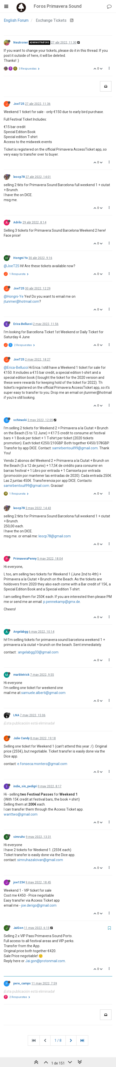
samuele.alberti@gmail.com (43, 693)
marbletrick (21, 674)
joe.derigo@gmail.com (38, 905)
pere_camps (22, 983)
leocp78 (19, 177)
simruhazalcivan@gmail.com (40, 860)
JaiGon (18, 928)
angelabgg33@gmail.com (38, 652)
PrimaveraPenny (24, 558)
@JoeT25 (11, 266)
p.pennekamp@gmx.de (61, 602)
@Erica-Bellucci (16, 368)
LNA (16, 715)
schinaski (20, 420)
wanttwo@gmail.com (21, 814)
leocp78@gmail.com (54, 536)
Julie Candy (21, 738)
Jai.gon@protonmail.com (45, 961)
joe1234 (19, 882)
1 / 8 (58, 1040)
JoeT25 (18, 104)
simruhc (19, 837)
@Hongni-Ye (14, 296)
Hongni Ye (20, 258)
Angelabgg (20, 631)
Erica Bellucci (22, 324)
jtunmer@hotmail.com (21, 301)
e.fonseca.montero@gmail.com (42, 764)
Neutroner (20, 42)
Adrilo (17, 222)
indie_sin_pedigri (25, 786)
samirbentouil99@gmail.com (75, 448)
